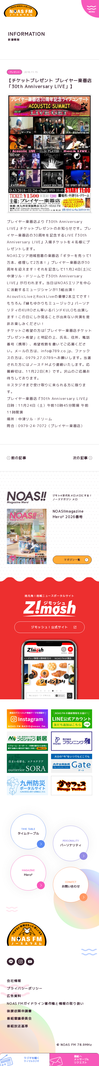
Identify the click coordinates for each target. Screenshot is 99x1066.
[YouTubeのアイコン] (30, 962)
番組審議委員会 (19, 1018)
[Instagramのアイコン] (20, 962)
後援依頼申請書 (19, 1011)
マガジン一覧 (72, 560)
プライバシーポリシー (24, 988)
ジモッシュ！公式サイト (53, 627)
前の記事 (16, 458)
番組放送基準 (17, 1026)
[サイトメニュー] (90, 9)
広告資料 (14, 996)
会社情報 (14, 981)
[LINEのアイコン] (11, 962)
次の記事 (82, 458)
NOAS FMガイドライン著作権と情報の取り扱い (45, 1003)
